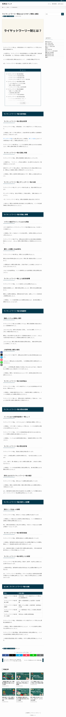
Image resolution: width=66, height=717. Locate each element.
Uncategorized (50, 42)
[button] (5, 655)
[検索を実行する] (62, 14)
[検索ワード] (54, 14)
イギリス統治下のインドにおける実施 (17, 83)
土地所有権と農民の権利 (14, 92)
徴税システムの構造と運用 (14, 91)
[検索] (63, 0)
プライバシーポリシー (35, 712)
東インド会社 (32, 138)
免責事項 (28, 712)
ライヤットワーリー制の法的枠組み (16, 94)
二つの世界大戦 (50, 56)
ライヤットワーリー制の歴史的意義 (16, 96)
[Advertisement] (54, 26)
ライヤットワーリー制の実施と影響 (16, 81)
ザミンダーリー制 (7, 138)
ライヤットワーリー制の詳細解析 (15, 89)
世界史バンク (7, 4)
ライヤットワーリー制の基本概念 (15, 74)
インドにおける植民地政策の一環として (17, 98)
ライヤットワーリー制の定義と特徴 (16, 77)
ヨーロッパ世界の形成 (51, 50)
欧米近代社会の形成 (51, 67)
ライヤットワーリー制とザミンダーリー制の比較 (19, 79)
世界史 (5, 16)
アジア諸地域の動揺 (10, 16)
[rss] (61, 0)
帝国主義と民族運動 (51, 61)
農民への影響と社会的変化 (14, 85)
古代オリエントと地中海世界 (53, 59)
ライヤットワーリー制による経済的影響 (17, 86)
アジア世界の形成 (50, 45)
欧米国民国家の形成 (51, 64)
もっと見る (22, 103)
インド (18, 648)
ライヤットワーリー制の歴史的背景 (16, 75)
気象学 (48, 70)
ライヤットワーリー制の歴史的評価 (16, 100)
